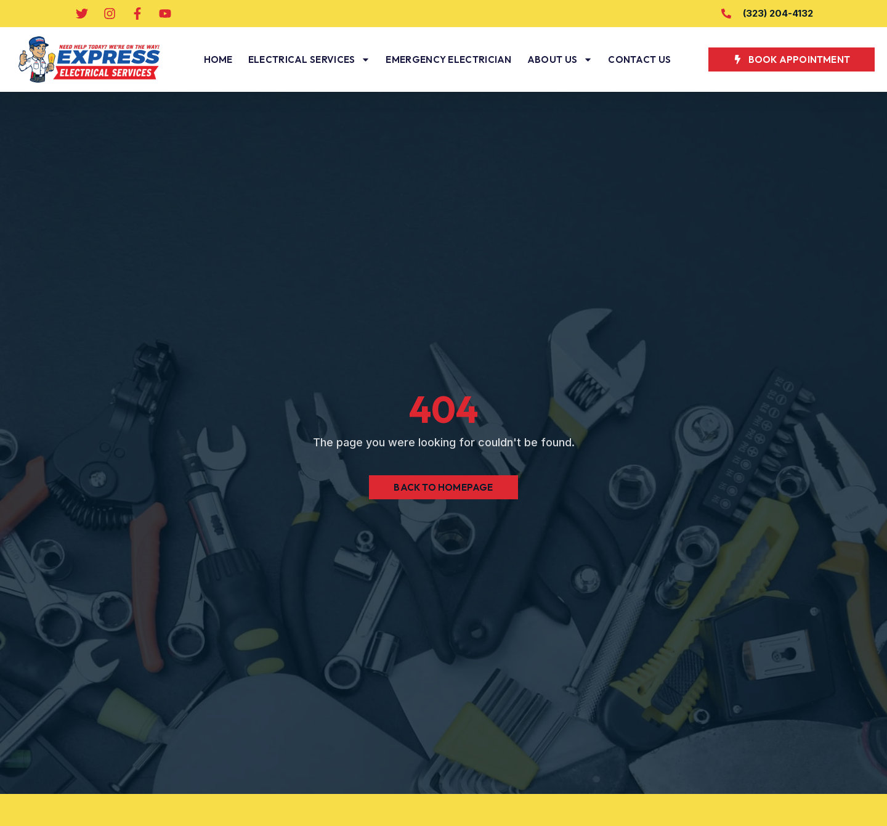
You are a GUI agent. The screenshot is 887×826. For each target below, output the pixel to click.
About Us (560, 59)
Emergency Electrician (448, 59)
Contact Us (639, 59)
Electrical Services (309, 59)
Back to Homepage (443, 487)
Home (218, 59)
